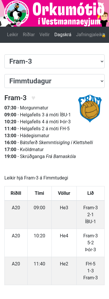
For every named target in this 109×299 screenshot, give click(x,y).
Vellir (45, 34)
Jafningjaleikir (90, 34)
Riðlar (29, 34)
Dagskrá (62, 34)
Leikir (12, 34)
